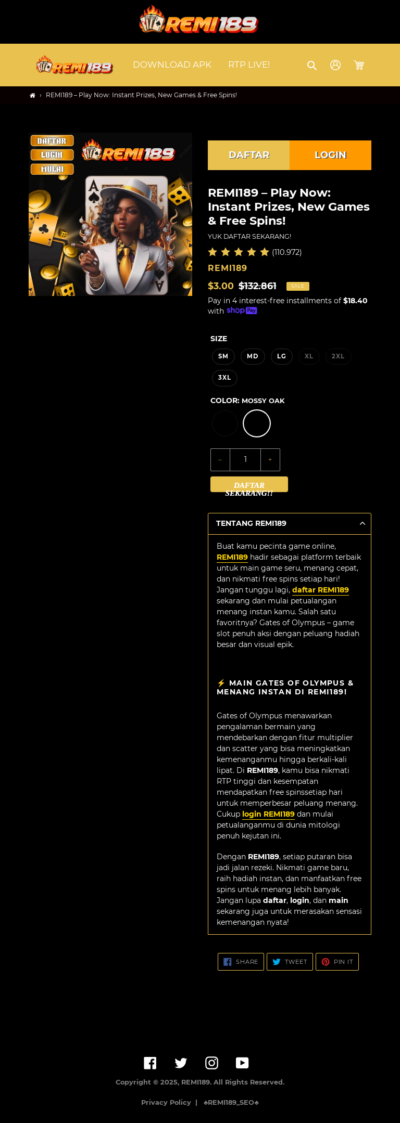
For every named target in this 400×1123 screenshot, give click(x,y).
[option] (225, 423)
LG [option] (281, 356)
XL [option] (309, 356)
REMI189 (232, 557)
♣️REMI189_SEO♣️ (231, 1102)
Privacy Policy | (171, 1102)
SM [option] (223, 356)
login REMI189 (268, 814)
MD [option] (252, 356)
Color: (247, 400)
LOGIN (330, 155)
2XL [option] (338, 356)
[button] (312, 65)
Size (218, 338)
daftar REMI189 (320, 590)
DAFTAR (249, 155)
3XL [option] (224, 377)
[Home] (32, 95)
